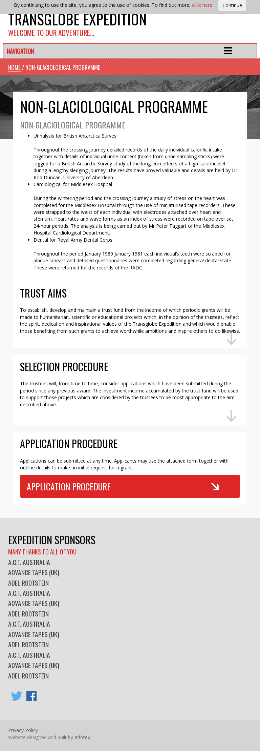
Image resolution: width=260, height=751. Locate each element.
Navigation (20, 51)
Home (14, 67)
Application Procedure (69, 486)
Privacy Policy (23, 730)
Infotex (82, 737)
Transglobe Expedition (77, 18)
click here (202, 5)
